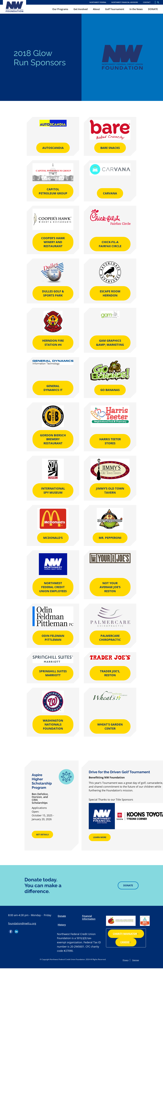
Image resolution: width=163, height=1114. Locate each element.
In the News (136, 9)
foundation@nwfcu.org (22, 923)
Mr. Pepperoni (110, 538)
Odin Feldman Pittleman (53, 638)
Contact (146, 2)
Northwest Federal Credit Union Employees (53, 587)
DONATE (153, 9)
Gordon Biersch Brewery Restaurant (53, 439)
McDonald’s (53, 538)
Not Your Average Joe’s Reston (110, 587)
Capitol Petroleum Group (53, 191)
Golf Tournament (114, 9)
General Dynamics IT (53, 388)
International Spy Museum (53, 490)
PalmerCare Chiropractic (110, 638)
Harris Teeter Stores (110, 441)
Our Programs (60, 9)
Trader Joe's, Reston (110, 673)
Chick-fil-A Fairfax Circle (110, 244)
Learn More (99, 837)
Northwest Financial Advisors (124, 2)
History (62, 924)
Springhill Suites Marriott (53, 673)
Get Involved (81, 9)
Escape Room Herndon (110, 293)
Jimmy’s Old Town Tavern (110, 490)
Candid (126, 942)
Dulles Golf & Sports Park (53, 293)
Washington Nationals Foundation (53, 724)
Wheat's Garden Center (110, 726)
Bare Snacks (110, 148)
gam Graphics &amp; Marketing (110, 343)
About (96, 9)
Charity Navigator (126, 933)
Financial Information (88, 917)
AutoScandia (53, 148)
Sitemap (135, 960)
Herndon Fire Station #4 (53, 343)
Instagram (22, 930)
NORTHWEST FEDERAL (97, 2)
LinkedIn (16, 930)
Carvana (110, 193)
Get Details (42, 834)
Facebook (11, 930)
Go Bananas (110, 390)
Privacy (125, 960)
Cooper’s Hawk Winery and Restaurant (53, 242)
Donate (128, 885)
